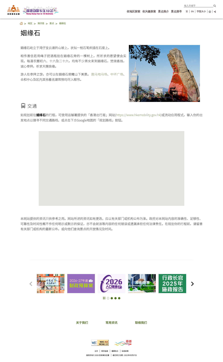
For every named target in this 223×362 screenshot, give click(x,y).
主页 (96, 351)
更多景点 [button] (217, 278)
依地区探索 (133, 11)
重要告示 (115, 351)
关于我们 (82, 322)
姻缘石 (62, 23)
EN (192, 11)
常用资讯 (111, 322)
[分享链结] (214, 11)
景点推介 (163, 11)
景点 (51, 23)
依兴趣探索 (149, 11)
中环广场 (116, 74)
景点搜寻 (176, 11)
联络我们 (141, 322)
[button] (214, 6)
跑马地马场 (99, 74)
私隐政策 (125, 351)
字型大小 (201, 11)
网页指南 (104, 351)
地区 (30, 23)
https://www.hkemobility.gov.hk (138, 114)
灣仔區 (41, 23)
